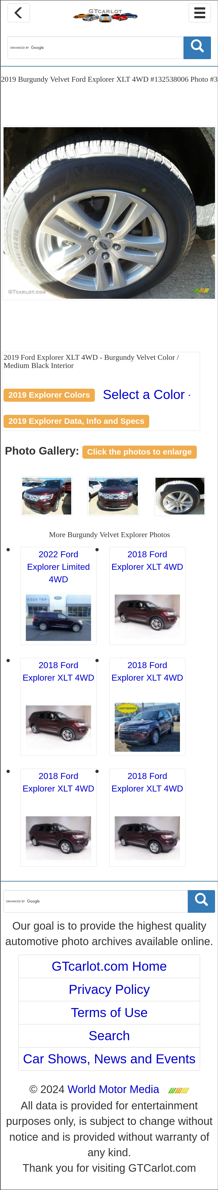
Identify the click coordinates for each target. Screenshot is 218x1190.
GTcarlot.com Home (109, 966)
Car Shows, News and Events (109, 1059)
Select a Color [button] (147, 394)
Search (109, 1035)
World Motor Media (113, 1089)
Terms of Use (109, 1012)
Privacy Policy (109, 989)
